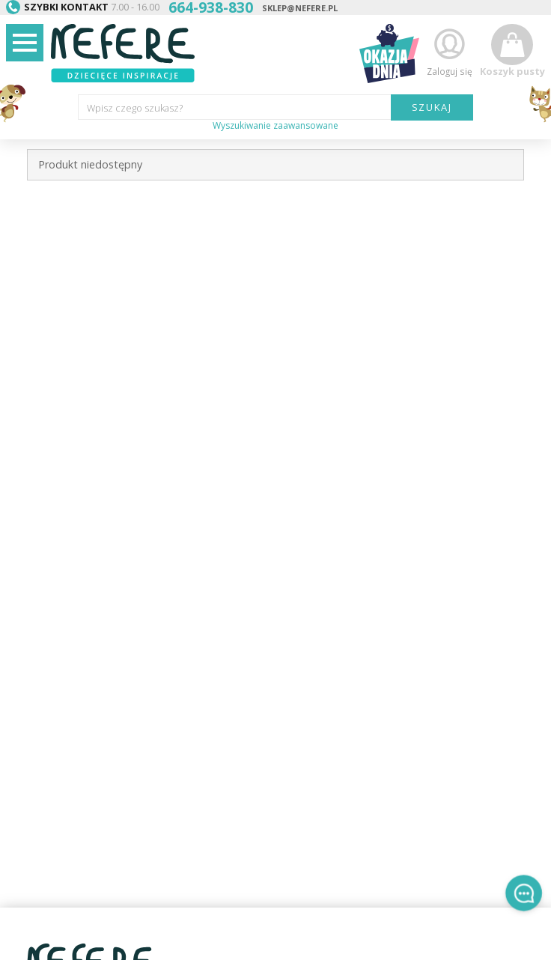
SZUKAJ (432, 107)
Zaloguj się (449, 51)
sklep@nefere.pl (300, 7)
